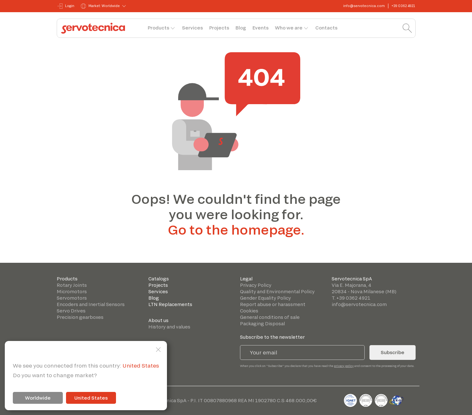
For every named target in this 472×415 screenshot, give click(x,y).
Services (192, 27)
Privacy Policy (255, 285)
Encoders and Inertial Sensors (91, 304)
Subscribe (392, 352)
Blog (241, 27)
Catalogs (158, 278)
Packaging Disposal (262, 323)
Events (261, 27)
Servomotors (72, 298)
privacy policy (344, 366)
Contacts (326, 27)
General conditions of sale (270, 317)
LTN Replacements (170, 304)
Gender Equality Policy (265, 298)
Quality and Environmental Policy (277, 291)
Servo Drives (71, 310)
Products (158, 27)
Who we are (288, 27)
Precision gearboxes (80, 317)
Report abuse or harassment (272, 304)
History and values (169, 326)
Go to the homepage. (236, 229)
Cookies (249, 310)
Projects (219, 27)
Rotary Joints (72, 285)
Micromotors (72, 291)
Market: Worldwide (100, 6)
